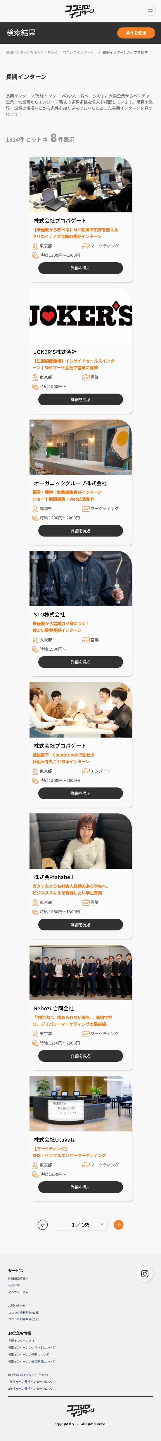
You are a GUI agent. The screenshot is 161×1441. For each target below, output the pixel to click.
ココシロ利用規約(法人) (23, 1319)
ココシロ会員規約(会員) (23, 1312)
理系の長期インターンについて (28, 1375)
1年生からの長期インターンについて (32, 1382)
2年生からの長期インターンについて (32, 1389)
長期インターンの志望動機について (31, 1361)
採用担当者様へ (18, 1278)
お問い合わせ (17, 1305)
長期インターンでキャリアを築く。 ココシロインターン (50, 52)
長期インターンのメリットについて (31, 1347)
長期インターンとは (21, 1341)
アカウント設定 (18, 1292)
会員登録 (14, 1285)
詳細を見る (80, 268)
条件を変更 (136, 33)
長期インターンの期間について (28, 1354)
